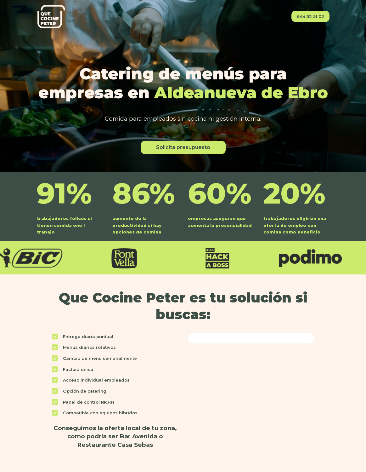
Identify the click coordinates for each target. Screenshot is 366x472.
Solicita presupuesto (183, 147)
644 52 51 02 (310, 16)
